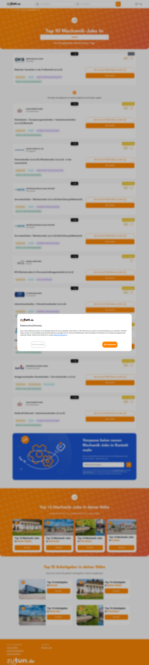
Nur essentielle (38, 345)
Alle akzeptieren (110, 345)
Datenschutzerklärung (60, 335)
